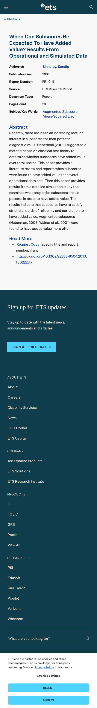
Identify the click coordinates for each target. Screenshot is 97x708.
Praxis (12, 535)
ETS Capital (17, 438)
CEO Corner (17, 428)
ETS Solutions (19, 471)
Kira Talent (16, 588)
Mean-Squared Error (59, 116)
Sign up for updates (32, 347)
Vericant (14, 609)
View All (14, 545)
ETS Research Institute (26, 481)
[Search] (87, 638)
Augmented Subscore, (60, 112)
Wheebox (15, 619)
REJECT (48, 687)
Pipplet (13, 598)
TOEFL (13, 504)
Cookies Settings (48, 675)
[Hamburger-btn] (6, 6)
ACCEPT (48, 700)
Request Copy (28, 244)
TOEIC (13, 514)
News (12, 418)
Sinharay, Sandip (56, 67)
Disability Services (22, 408)
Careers (14, 397)
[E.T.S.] (48, 7)
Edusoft (14, 578)
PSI (10, 568)
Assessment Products (25, 461)
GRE (11, 525)
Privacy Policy (44, 667)
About (13, 387)
